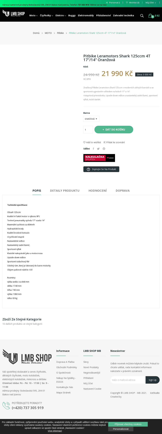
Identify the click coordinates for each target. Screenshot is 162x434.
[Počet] (88, 129)
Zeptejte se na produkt (101, 169)
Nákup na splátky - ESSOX (66, 379)
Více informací (55, 431)
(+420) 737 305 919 (28, 407)
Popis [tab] (35, 190)
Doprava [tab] (124, 190)
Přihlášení (88, 377)
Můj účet (88, 383)
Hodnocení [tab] (98, 190)
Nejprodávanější (91, 372)
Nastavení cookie (92, 388)
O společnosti (63, 372)
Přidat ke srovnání (114, 142)
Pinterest (104, 148)
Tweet (99, 148)
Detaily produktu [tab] (64, 190)
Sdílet (93, 148)
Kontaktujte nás (64, 387)
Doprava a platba (65, 361)
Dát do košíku (116, 129)
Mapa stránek (63, 392)
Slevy (86, 361)
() (132, 2)
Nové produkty (91, 367)
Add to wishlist (92, 142)
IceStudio (155, 392)
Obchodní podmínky (66, 367)
